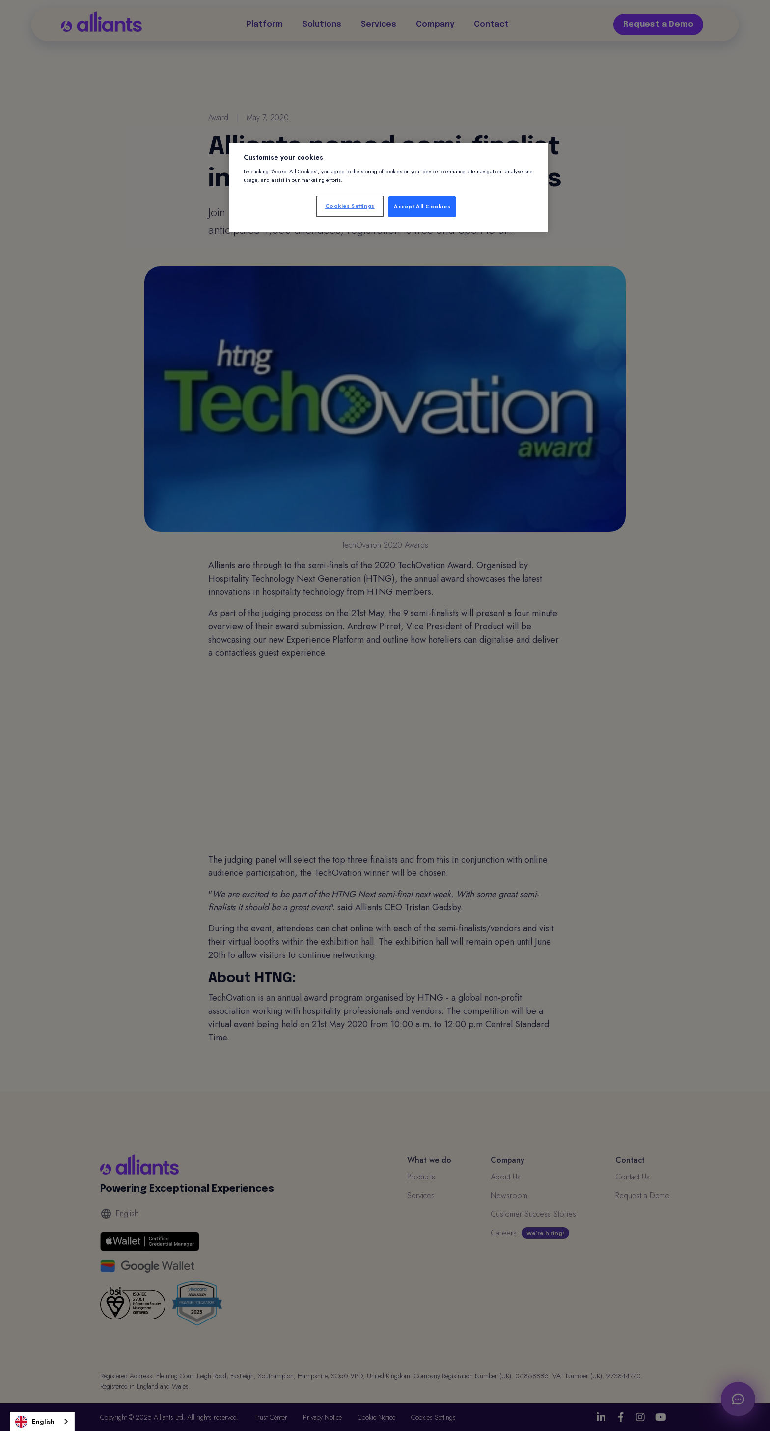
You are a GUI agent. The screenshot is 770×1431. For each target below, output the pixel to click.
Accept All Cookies (422, 206)
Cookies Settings (350, 206)
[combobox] (42, 1421)
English (35, 1422)
